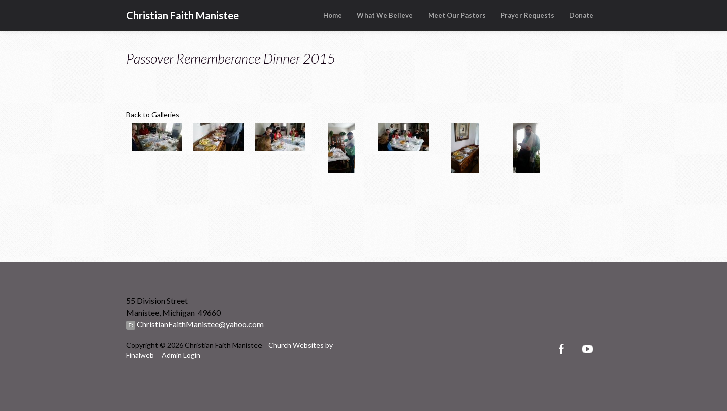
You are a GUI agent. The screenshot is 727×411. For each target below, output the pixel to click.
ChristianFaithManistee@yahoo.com (199, 324)
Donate (581, 15)
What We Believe (385, 15)
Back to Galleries (152, 114)
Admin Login (181, 355)
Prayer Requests (527, 15)
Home (332, 15)
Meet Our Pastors (457, 15)
